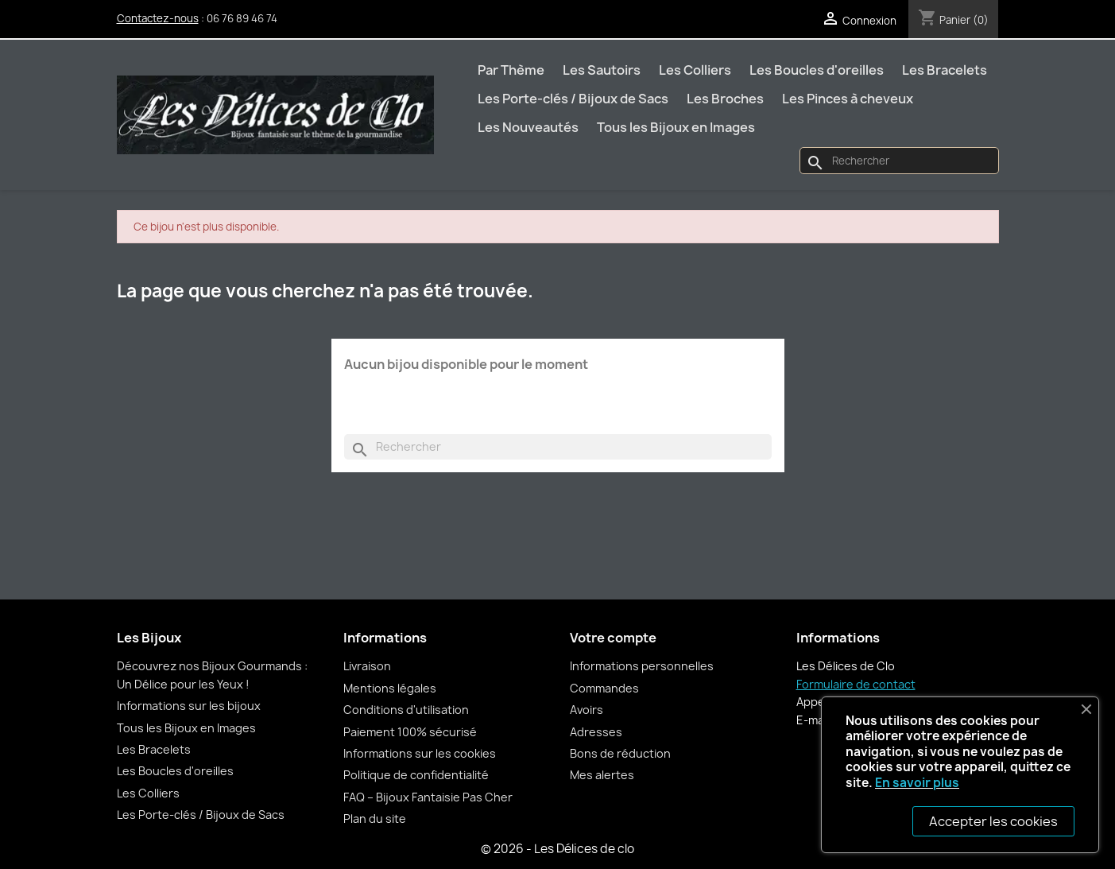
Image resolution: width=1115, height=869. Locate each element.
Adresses (596, 731)
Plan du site (374, 818)
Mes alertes (602, 774)
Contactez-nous (158, 18)
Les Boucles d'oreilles (816, 70)
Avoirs (586, 709)
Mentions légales (389, 688)
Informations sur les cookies (419, 753)
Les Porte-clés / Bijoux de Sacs (573, 98)
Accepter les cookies (993, 821)
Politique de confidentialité (416, 774)
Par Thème (511, 70)
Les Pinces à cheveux (847, 98)
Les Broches (725, 98)
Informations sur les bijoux (189, 705)
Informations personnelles (642, 665)
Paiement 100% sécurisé (410, 731)
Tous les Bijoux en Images (676, 127)
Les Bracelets (944, 70)
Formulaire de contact (856, 684)
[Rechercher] (898, 160)
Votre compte (613, 637)
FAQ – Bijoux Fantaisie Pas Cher (428, 797)
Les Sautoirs (602, 70)
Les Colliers (695, 70)
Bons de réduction (620, 753)
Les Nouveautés (528, 127)
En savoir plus (917, 782)
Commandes (604, 688)
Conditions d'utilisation (406, 709)
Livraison (367, 665)
